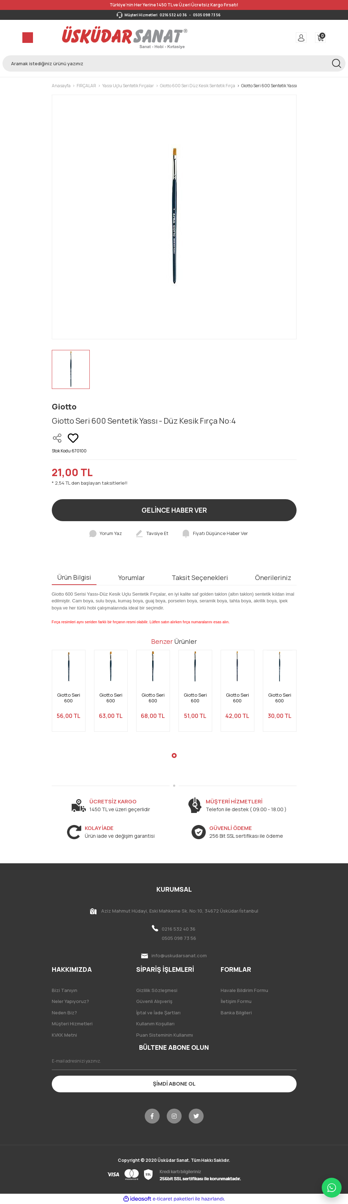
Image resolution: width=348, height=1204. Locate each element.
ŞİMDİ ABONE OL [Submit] (174, 1083)
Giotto (64, 406)
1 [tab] (174, 755)
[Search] (174, 63)
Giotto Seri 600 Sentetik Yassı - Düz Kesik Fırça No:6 (279, 698)
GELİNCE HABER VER (174, 510)
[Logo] (125, 37)
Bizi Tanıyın (64, 990)
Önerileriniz (273, 577)
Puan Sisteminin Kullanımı (164, 1035)
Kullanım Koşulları (155, 1023)
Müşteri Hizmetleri (72, 1023)
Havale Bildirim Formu (244, 990)
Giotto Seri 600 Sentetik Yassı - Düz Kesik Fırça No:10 (195, 698)
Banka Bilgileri (236, 1012)
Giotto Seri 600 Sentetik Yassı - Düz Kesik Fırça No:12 (68, 698)
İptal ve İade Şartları (158, 1012)
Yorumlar (131, 577)
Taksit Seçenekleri (200, 577)
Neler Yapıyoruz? (70, 1001)
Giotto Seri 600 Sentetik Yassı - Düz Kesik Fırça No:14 (110, 698)
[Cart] (320, 37)
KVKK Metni (64, 1035)
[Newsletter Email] (174, 1061)
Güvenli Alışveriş (154, 1001)
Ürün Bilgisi (74, 577)
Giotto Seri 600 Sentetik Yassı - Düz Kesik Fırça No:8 (237, 698)
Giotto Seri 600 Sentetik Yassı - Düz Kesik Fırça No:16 (153, 698)
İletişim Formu (236, 1001)
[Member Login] (301, 37)
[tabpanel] (69, 695)
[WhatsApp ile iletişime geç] (332, 1188)
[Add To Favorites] (73, 438)
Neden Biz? (64, 1012)
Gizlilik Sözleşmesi (156, 990)
